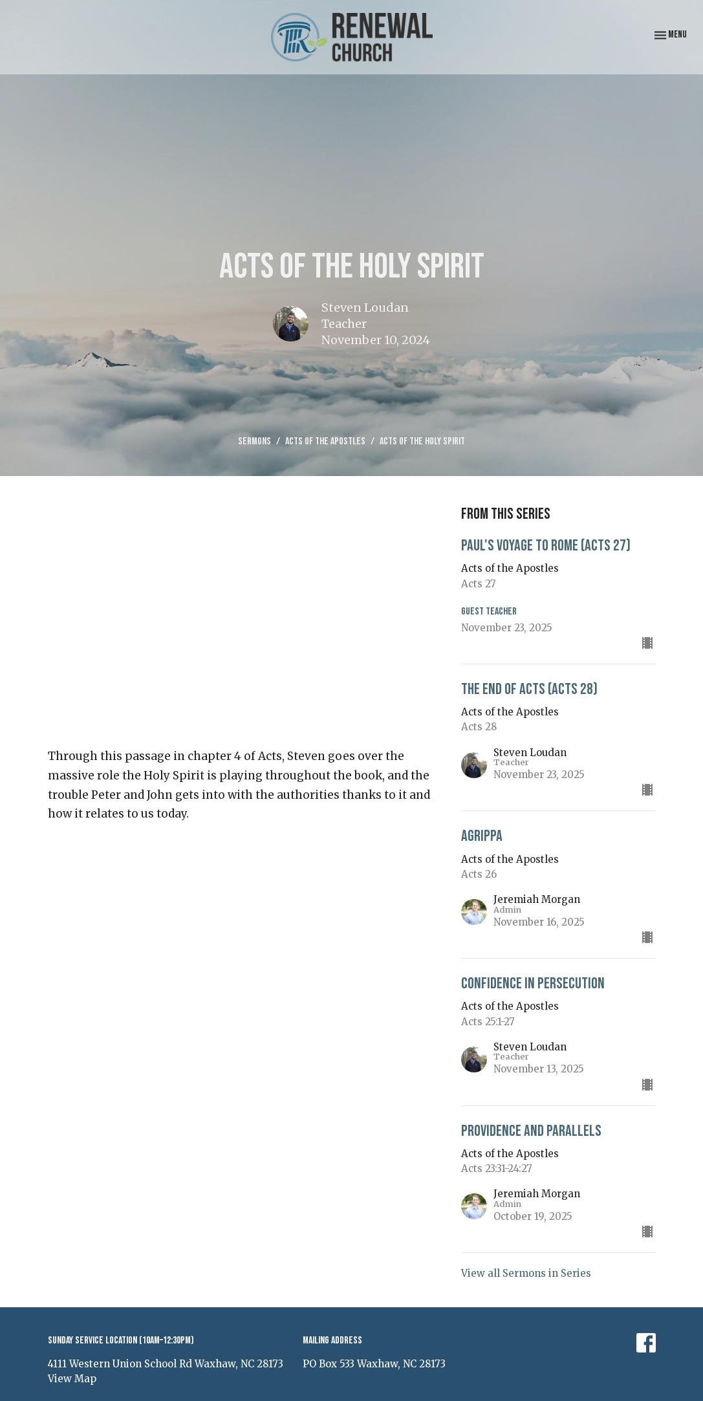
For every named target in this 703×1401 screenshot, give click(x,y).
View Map (72, 1379)
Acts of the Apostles (325, 441)
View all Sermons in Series (526, 1273)
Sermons (254, 441)
